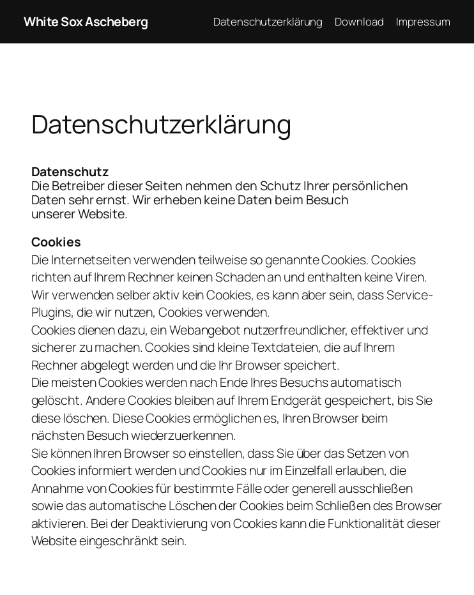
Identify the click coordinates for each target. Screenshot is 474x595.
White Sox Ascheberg (86, 21)
